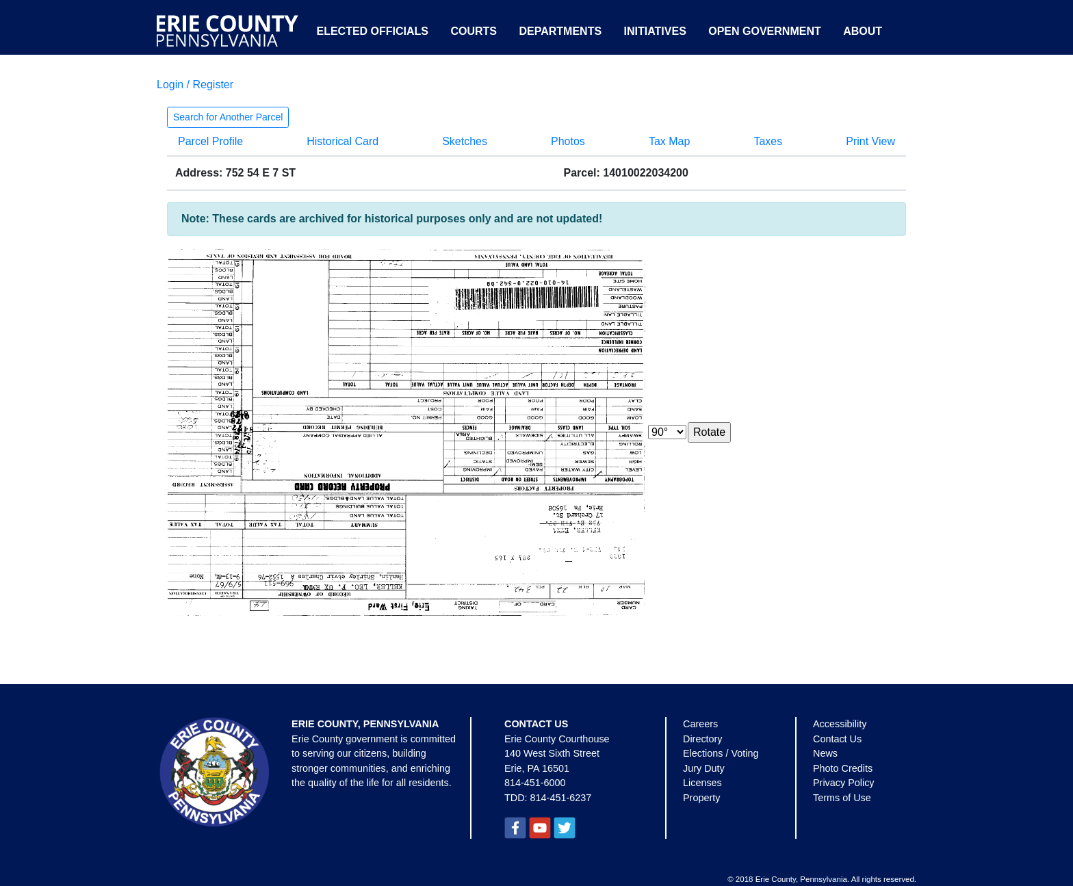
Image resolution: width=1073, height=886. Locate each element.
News (825, 753)
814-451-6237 (561, 797)
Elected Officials (372, 31)
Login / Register (195, 84)
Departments (560, 31)
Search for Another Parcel (228, 117)
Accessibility (839, 723)
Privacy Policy (844, 782)
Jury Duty (704, 768)
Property (701, 797)
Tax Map (669, 141)
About (862, 31)
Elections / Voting (720, 753)
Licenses (702, 782)
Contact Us (837, 738)
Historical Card (342, 141)
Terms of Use (842, 797)
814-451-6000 (535, 782)
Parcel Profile (210, 141)
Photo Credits (842, 768)
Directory (703, 738)
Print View (870, 141)
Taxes (767, 141)
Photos (568, 141)
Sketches (464, 141)
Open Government (764, 31)
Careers (700, 723)
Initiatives (655, 31)
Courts (473, 31)
